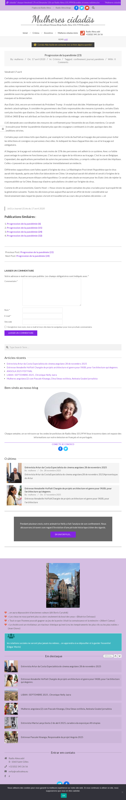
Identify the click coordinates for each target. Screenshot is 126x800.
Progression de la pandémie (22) (37, 252)
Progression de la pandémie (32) (24, 235)
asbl (66, 39)
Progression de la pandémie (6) (24, 223)
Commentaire (11, 281)
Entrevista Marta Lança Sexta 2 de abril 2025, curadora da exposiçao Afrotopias (60, 723)
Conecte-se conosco (63, 444)
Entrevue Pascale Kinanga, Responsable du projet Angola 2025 (52, 737)
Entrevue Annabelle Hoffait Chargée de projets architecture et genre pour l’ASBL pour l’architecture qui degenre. (62, 367)
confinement (80, 59)
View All (108, 656)
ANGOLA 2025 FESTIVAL (19, 371)
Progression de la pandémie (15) (24, 227)
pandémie (99, 59)
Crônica (57, 59)
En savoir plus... (63, 534)
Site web (8, 322)
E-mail (7, 316)
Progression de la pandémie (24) (24, 231)
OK (63, 795)
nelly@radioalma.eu (18, 771)
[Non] (122, 792)
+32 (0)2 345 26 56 (18, 766)
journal (90, 59)
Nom (7, 310)
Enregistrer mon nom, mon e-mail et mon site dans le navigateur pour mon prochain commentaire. (50, 327)
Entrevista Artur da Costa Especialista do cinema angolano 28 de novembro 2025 (47, 363)
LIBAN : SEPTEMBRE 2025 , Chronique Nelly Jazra (32, 374)
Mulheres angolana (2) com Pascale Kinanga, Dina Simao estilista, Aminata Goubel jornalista (52, 378)
